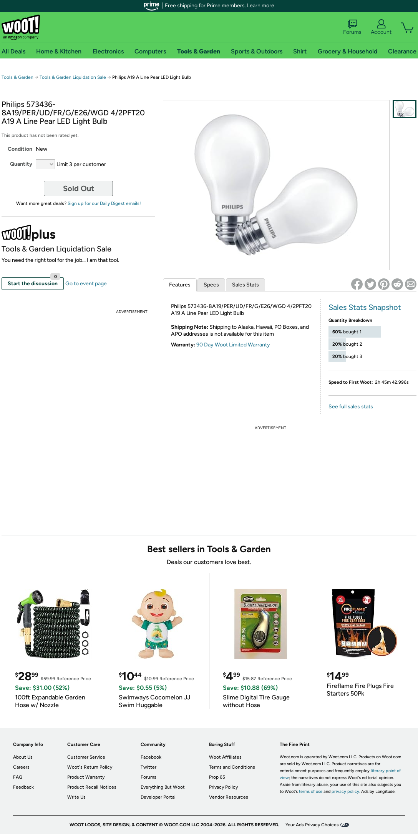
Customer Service (86, 757)
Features (180, 284)
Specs (211, 284)
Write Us (76, 797)
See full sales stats (350, 406)
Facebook (151, 757)
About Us (23, 757)
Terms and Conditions (232, 767)
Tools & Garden (17, 77)
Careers (21, 767)
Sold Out (78, 188)
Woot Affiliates (225, 757)
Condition (20, 149)
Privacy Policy (223, 787)
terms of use (310, 791)
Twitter (148, 767)
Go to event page (86, 283)
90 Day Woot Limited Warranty (233, 344)
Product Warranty (85, 777)
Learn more (260, 5)
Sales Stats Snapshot (364, 307)
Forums (352, 27)
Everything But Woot (163, 787)
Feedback (23, 787)
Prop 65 (217, 777)
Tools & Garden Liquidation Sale (73, 77)
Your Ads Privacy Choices (312, 824)
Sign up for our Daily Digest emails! (104, 203)
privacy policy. (346, 791)
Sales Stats (245, 284)
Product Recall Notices (91, 787)
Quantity (21, 164)
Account (381, 27)
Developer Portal (158, 797)
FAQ (17, 777)
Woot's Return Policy (89, 767)
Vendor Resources (228, 797)
